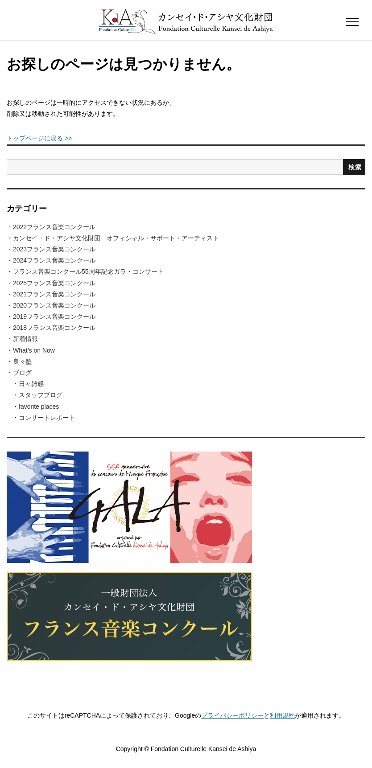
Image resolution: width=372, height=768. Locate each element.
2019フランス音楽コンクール (54, 316)
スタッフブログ (40, 394)
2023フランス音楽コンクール (54, 249)
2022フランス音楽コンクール (54, 226)
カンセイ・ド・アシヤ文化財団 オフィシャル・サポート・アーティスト (116, 238)
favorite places (39, 406)
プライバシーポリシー (232, 715)
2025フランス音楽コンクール (54, 283)
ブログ (22, 372)
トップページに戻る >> (39, 138)
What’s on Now (34, 350)
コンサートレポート (47, 417)
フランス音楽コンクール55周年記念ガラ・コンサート (88, 271)
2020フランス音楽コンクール (54, 305)
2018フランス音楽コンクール (54, 327)
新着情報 (25, 338)
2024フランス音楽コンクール (54, 260)
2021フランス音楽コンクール (54, 294)
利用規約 (282, 715)
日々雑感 (31, 383)
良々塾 (22, 361)
